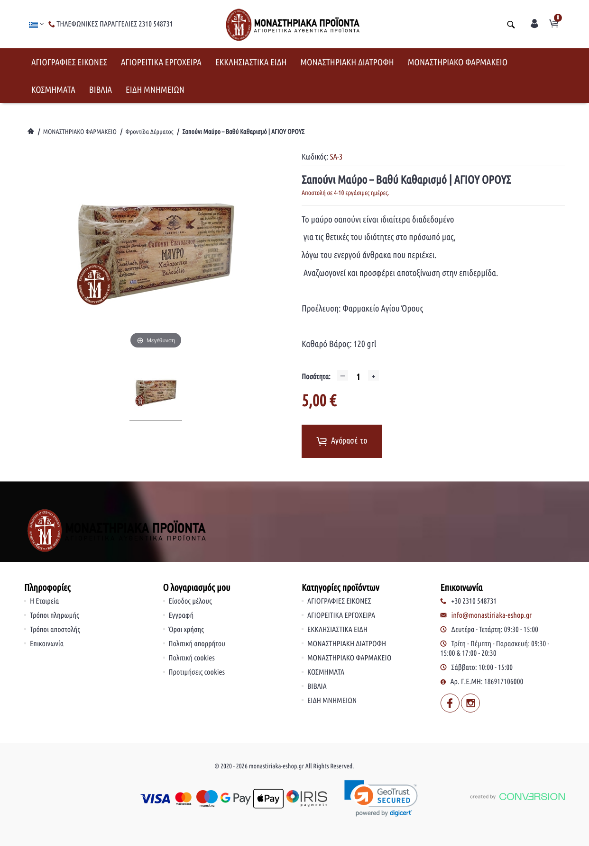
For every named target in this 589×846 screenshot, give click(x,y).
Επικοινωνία (47, 644)
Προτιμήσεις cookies (197, 672)
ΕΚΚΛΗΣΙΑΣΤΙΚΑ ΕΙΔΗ (251, 62)
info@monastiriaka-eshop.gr (491, 615)
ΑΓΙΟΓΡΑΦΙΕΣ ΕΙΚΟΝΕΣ (69, 62)
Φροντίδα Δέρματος (150, 131)
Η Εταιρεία (44, 601)
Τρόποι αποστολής (55, 629)
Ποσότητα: (316, 377)
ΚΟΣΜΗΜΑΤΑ (53, 89)
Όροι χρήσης (186, 629)
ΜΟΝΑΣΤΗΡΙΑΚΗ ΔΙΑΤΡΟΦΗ (347, 62)
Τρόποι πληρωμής (54, 615)
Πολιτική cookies (192, 658)
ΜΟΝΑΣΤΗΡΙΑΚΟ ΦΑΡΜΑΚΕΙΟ (458, 62)
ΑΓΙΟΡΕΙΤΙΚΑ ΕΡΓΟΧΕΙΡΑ (161, 62)
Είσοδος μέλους (190, 601)
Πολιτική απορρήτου (197, 644)
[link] (381, 798)
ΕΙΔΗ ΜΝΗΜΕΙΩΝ (155, 89)
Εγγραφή (181, 615)
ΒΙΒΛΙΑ (100, 89)
